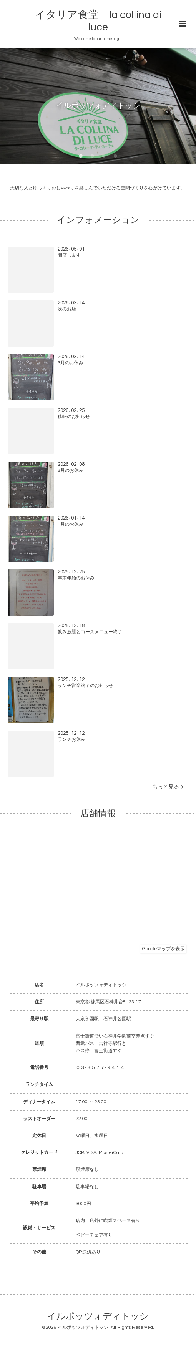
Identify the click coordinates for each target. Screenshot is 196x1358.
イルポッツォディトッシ (98, 1316)
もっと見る (167, 787)
